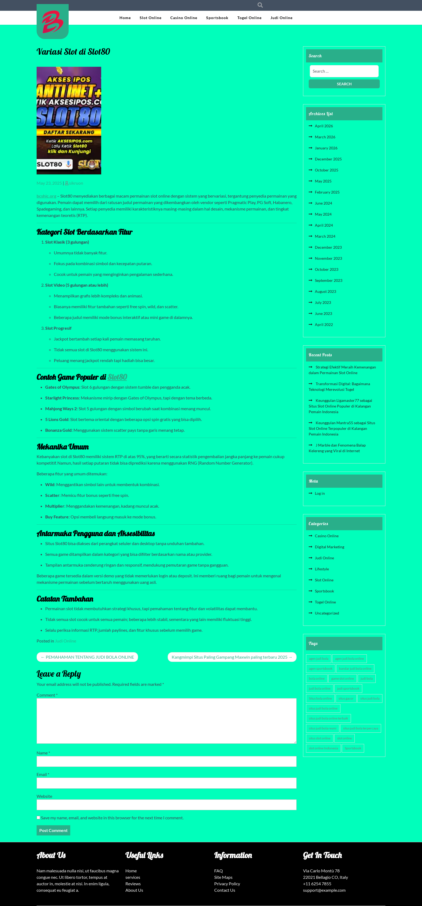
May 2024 (323, 214)
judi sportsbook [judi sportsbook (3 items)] (348, 688)
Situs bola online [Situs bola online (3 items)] (320, 698)
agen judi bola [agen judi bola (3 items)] (318, 658)
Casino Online (183, 17)
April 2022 (324, 324)
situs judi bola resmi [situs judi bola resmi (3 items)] (322, 728)
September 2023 (328, 280)
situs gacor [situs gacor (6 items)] (346, 698)
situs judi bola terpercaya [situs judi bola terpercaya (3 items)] (360, 728)
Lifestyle (322, 569)
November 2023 (328, 258)
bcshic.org (46, 195)
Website (44, 796)
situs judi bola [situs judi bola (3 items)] (369, 698)
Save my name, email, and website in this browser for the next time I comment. (112, 817)
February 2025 (327, 192)
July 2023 (323, 302)
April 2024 (324, 225)
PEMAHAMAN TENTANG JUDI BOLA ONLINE (90, 656)
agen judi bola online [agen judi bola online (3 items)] (349, 658)
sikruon (76, 182)
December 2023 (328, 247)
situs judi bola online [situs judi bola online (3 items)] (323, 708)
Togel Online (249, 17)
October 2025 (326, 170)
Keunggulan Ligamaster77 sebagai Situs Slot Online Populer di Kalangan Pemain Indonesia (340, 406)
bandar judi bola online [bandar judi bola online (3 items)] (355, 668)
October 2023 (326, 269)
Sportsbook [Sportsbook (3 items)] (353, 748)
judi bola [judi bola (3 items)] (367, 678)
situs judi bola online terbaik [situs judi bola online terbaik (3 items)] (328, 718)
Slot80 (117, 377)
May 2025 (323, 181)
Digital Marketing (329, 547)
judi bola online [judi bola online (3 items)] (319, 688)
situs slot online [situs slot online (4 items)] (319, 738)
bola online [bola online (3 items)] (317, 678)
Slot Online (150, 17)
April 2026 (324, 126)
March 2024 (325, 236)
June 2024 (323, 203)
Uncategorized (327, 613)
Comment (47, 694)
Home (125, 17)
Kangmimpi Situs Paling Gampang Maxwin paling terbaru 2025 (229, 656)
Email (43, 774)
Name (43, 752)
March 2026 (325, 137)
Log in (320, 493)
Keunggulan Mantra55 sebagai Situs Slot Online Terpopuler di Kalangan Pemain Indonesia (342, 428)
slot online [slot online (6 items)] (344, 738)
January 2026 (326, 148)
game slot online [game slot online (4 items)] (342, 678)
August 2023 (325, 291)
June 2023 (323, 313)
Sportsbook (217, 17)
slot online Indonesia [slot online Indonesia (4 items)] (323, 748)
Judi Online (281, 17)
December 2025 (328, 159)
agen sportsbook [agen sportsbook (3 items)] (320, 668)
